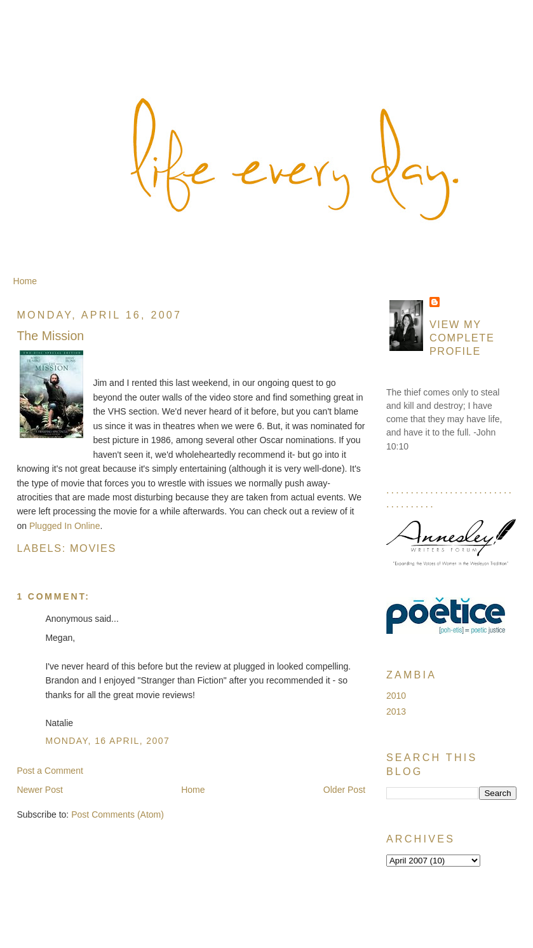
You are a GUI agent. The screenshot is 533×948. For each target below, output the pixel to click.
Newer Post (40, 790)
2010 (396, 695)
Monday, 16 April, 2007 (107, 741)
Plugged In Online (64, 526)
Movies (93, 548)
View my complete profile (462, 338)
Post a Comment (50, 771)
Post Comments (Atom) (117, 814)
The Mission (50, 336)
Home (25, 281)
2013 (396, 711)
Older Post (344, 790)
